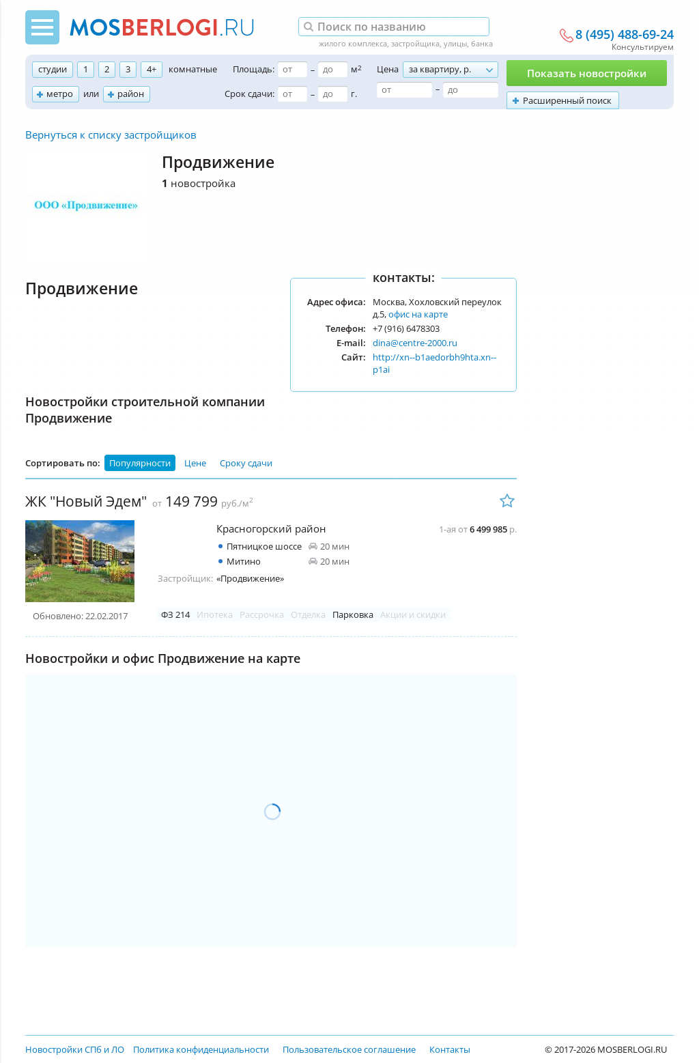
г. (354, 93)
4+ (151, 69)
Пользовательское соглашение (349, 1049)
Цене (195, 463)
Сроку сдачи (246, 463)
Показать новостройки (586, 73)
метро (59, 93)
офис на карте (418, 314)
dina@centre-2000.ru (415, 343)
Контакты (449, 1049)
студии (52, 69)
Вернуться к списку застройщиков (111, 134)
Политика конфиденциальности (201, 1049)
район (130, 93)
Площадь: (253, 69)
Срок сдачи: (249, 93)
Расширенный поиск (567, 100)
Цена (388, 69)
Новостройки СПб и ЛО (74, 1049)
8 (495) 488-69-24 (624, 34)
